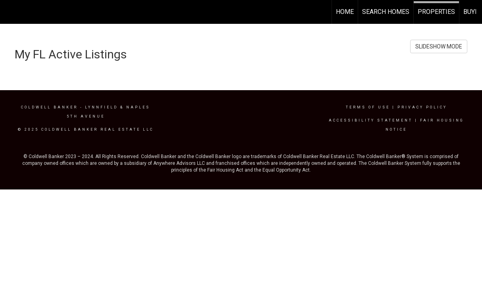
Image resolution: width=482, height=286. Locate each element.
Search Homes (385, 11)
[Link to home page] (10, 12)
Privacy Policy (422, 107)
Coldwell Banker (49, 107)
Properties (436, 11)
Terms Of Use (368, 107)
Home (345, 11)
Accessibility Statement (371, 120)
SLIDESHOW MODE (438, 46)
